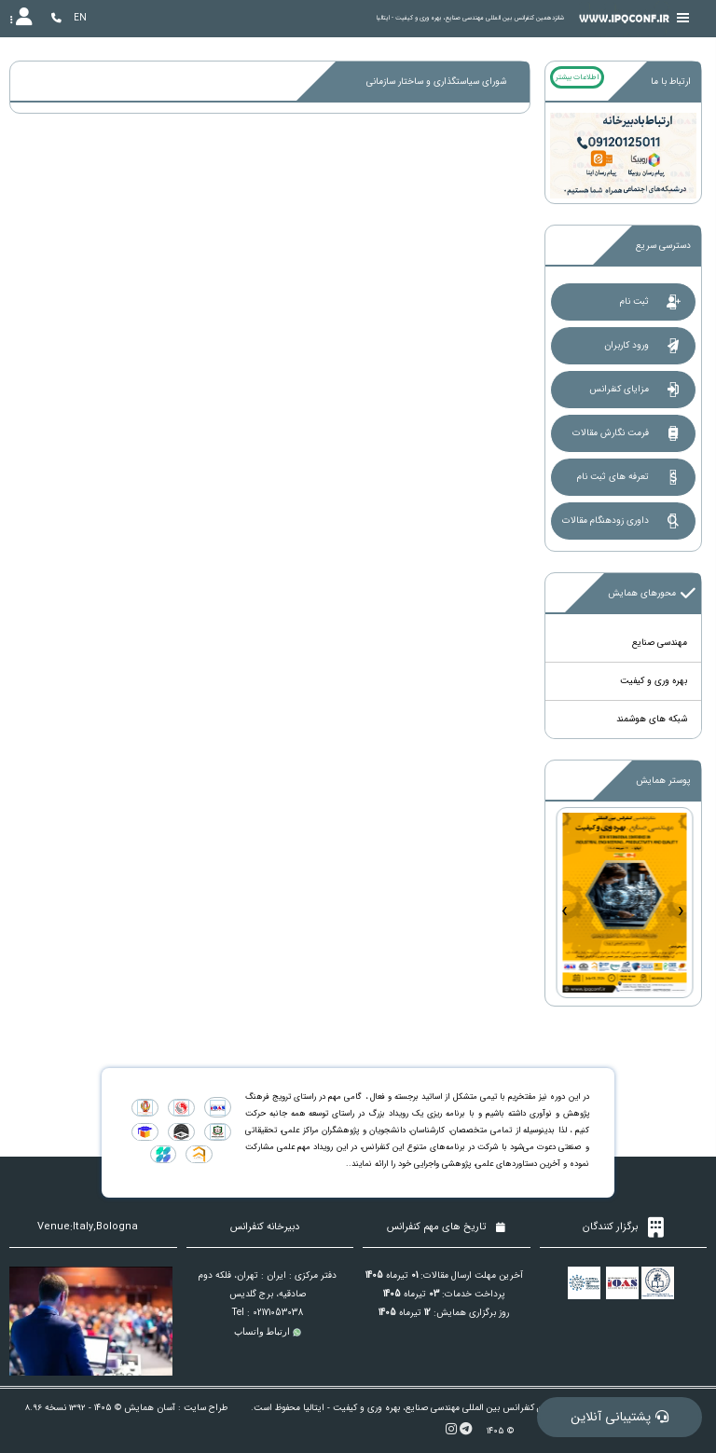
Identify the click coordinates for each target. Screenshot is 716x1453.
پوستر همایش (663, 781)
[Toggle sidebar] (683, 18)
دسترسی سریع (663, 246)
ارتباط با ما (671, 82)
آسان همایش (149, 1408)
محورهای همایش (652, 593)
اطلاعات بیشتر (577, 77)
